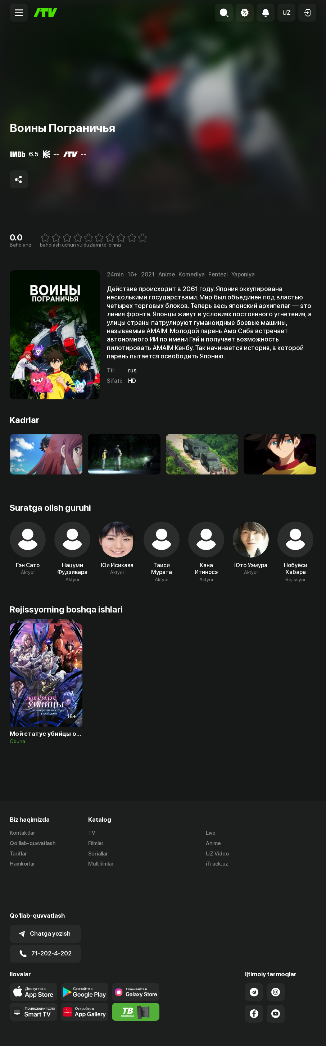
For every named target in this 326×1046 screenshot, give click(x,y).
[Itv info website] (135, 976)
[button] (286, 13)
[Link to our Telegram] (254, 956)
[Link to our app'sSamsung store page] (135, 956)
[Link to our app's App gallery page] (84, 976)
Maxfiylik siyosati (295, 1032)
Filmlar (96, 843)
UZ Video (217, 853)
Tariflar (18, 853)
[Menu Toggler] (19, 13)
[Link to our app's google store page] (84, 956)
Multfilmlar (101, 864)
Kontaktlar (22, 833)
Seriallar (98, 853)
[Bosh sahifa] (45, 13)
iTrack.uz (217, 864)
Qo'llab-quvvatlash (32, 843)
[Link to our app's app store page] (33, 956)
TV (91, 833)
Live (211, 833)
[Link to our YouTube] (276, 978)
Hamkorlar (22, 864)
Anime (213, 843)
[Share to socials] (19, 179)
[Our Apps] (33, 976)
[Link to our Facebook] (254, 978)
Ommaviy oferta (246, 1032)
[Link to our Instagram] (276, 956)
